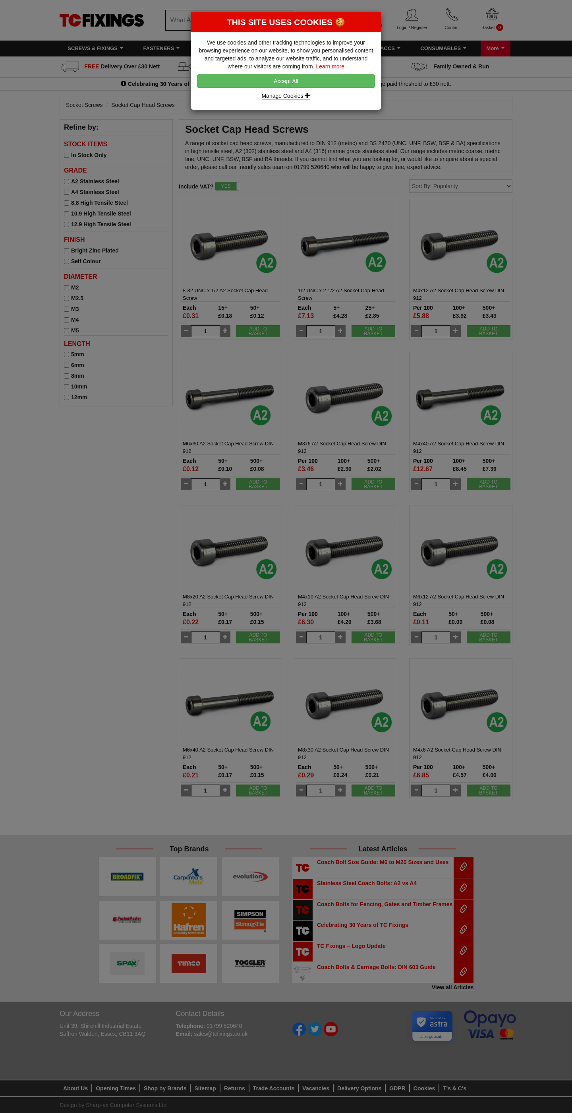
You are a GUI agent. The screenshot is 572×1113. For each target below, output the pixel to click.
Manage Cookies (286, 96)
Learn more (330, 66)
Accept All (286, 81)
